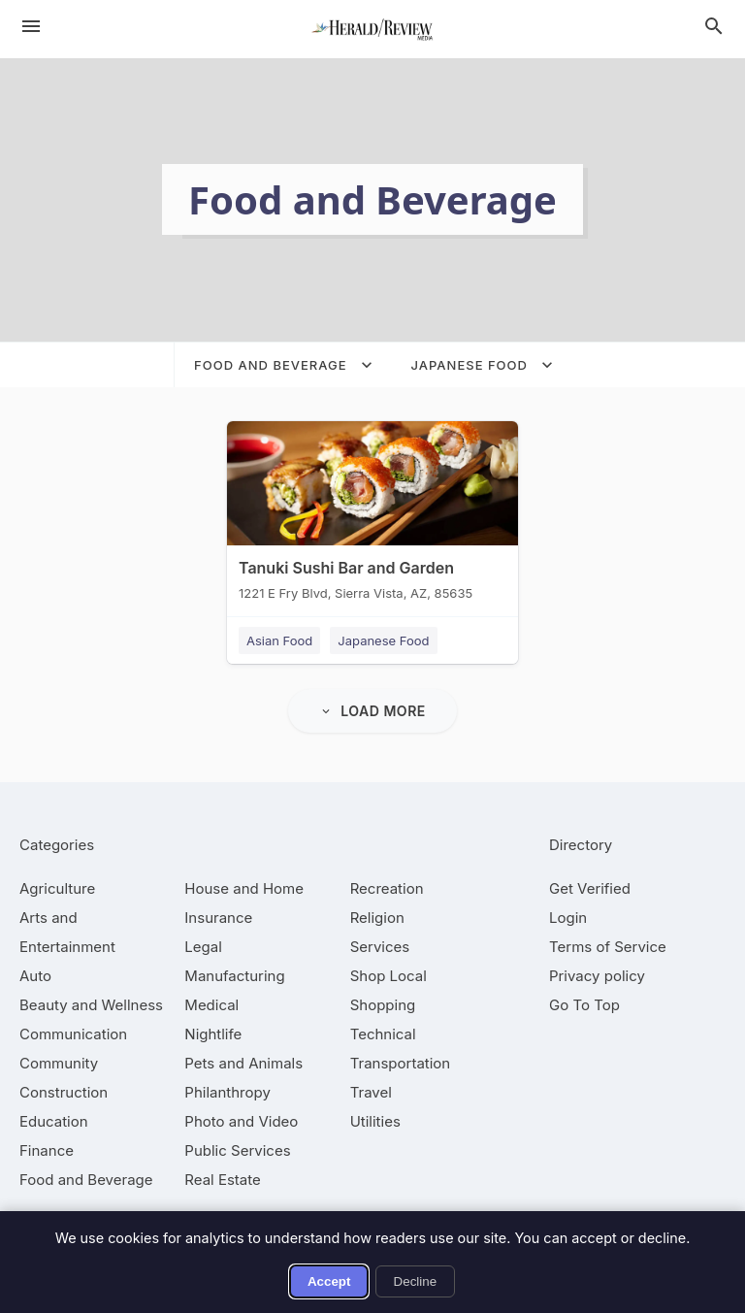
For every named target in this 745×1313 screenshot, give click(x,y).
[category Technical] (383, 1034)
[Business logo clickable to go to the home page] (372, 29)
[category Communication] (73, 1034)
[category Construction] (63, 1092)
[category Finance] (46, 1150)
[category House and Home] (244, 888)
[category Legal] (202, 946)
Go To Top (584, 1005)
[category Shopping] (383, 1005)
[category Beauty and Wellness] (91, 1005)
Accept (329, 1281)
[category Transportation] (400, 1063)
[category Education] (53, 1121)
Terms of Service (607, 946)
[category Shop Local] (388, 976)
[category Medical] (211, 1005)
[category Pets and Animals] (243, 1063)
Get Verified (590, 888)
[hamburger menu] (31, 26)
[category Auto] (35, 976)
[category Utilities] (375, 1121)
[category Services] (380, 946)
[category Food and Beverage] (86, 1179)
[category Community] (58, 1063)
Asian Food (279, 640)
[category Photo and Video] (241, 1121)
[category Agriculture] (57, 888)
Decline (415, 1281)
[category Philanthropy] (227, 1092)
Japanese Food (383, 640)
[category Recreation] (387, 888)
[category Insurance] (218, 917)
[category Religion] (377, 917)
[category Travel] (371, 1092)
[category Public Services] (237, 1150)
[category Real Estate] (222, 1179)
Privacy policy (597, 976)
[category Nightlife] (213, 1034)
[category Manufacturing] (234, 976)
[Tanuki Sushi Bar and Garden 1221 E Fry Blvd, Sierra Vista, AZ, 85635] (372, 515)
